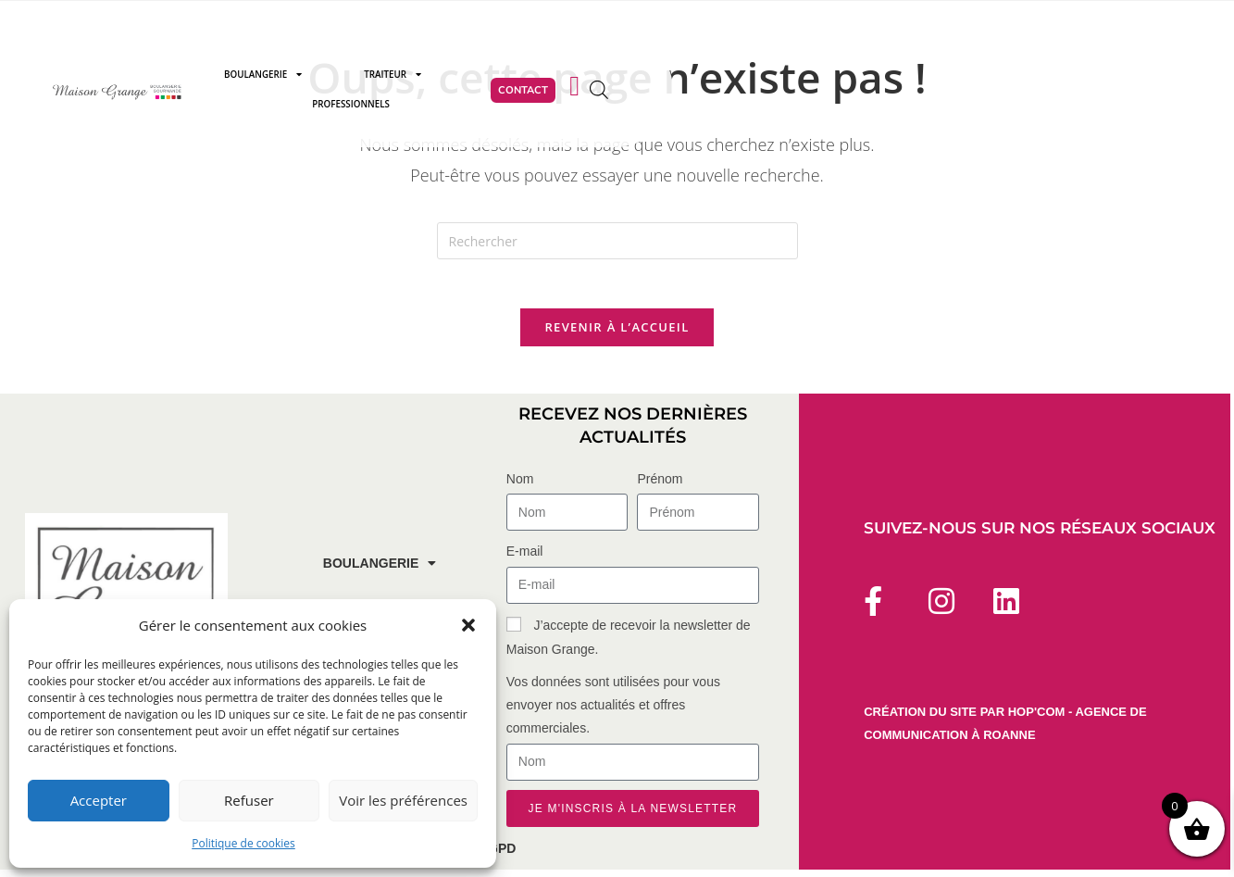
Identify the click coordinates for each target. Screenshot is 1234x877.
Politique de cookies (243, 843)
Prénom (659, 487)
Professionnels (722, 77)
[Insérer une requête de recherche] (617, 240)
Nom (520, 487)
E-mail (524, 559)
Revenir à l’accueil (616, 334)
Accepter (98, 800)
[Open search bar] (1012, 77)
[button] (468, 625)
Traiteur (592, 78)
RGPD (497, 855)
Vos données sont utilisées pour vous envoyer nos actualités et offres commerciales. (613, 712)
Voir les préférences (403, 800)
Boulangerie (462, 78)
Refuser (249, 800)
